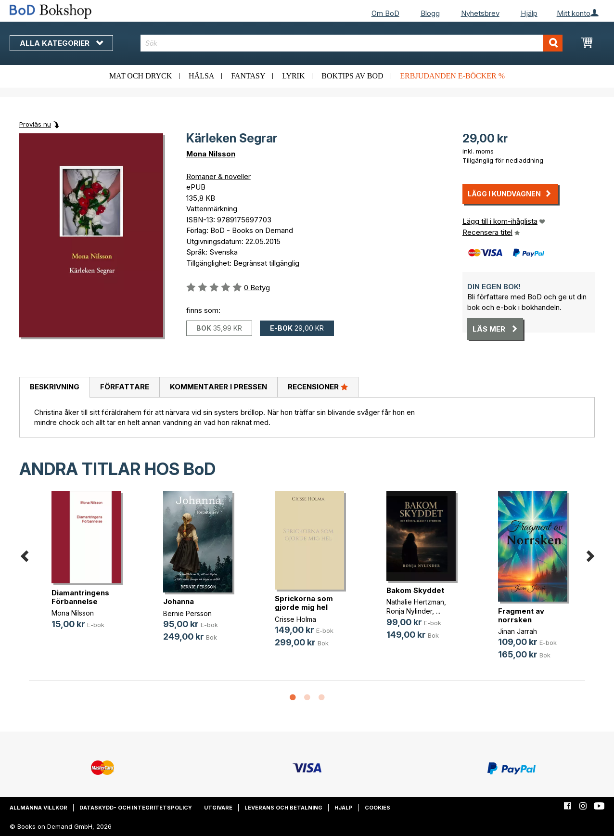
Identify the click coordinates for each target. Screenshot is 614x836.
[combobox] (352, 43)
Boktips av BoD (352, 76)
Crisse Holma (295, 619)
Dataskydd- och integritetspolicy (135, 807)
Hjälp (529, 13)
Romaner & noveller (218, 176)
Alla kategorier (61, 43)
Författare (124, 386)
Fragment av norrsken (521, 615)
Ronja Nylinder (409, 611)
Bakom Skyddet (415, 590)
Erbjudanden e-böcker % (452, 76)
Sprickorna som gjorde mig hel (304, 603)
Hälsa (201, 76)
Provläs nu (35, 124)
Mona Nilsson (210, 153)
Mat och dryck (140, 76)
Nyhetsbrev (480, 13)
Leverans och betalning (283, 807)
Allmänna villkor (38, 807)
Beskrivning (54, 386)
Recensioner (318, 386)
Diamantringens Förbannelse (80, 597)
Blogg (430, 13)
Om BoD (385, 13)
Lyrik (293, 76)
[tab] (54, 387)
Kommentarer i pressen (218, 386)
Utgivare (218, 807)
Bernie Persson (187, 613)
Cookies (377, 807)
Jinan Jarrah (517, 631)
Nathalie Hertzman (415, 602)
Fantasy (248, 76)
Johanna (178, 601)
